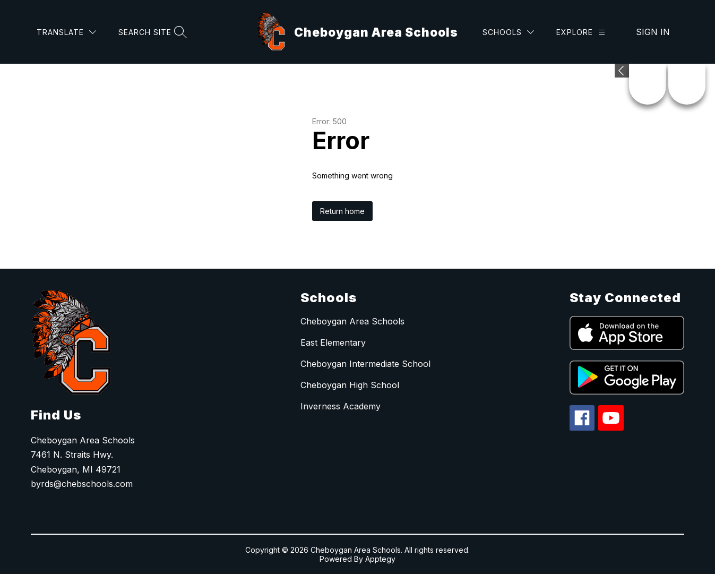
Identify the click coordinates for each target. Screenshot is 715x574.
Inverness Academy (340, 406)
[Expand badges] (622, 71)
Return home (342, 211)
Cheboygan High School (349, 385)
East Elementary (333, 342)
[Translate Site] (66, 32)
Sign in (653, 32)
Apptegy (380, 558)
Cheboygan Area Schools (352, 321)
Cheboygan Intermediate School (365, 363)
